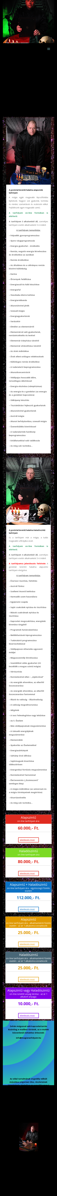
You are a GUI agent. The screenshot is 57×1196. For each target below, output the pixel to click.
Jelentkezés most (27, 873)
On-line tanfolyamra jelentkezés (25, 1118)
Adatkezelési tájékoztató (24, 1108)
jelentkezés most (27, 840)
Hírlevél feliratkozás (21, 1098)
